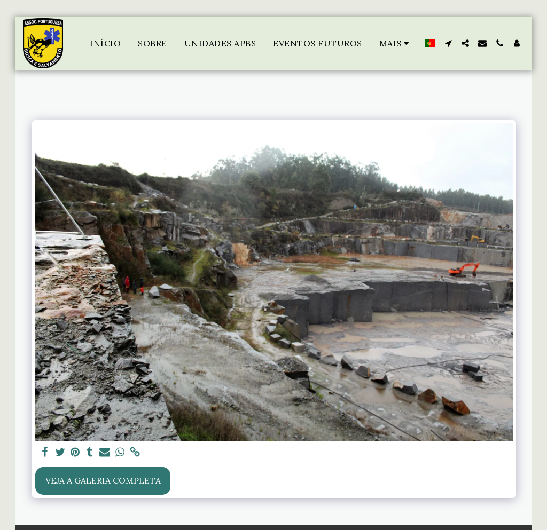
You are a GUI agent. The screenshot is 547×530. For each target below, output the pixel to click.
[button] (448, 43)
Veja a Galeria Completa (103, 480)
